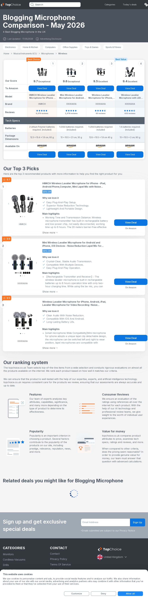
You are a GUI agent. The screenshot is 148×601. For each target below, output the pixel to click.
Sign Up (137, 520)
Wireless (62, 53)
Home (6, 53)
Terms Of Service (60, 562)
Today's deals (130, 4)
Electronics (10, 47)
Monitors (8, 552)
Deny (103, 593)
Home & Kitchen (30, 47)
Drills (6, 563)
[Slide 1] (22, 216)
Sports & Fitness (113, 47)
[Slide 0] (20, 216)
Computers (50, 47)
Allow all (130, 593)
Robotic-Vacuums (13, 568)
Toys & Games (91, 47)
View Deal (42, 88)
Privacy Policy (58, 557)
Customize (76, 593)
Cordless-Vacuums (14, 557)
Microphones (47, 53)
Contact (55, 551)
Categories (110, 4)
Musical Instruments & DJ (25, 53)
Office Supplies (70, 47)
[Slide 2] (24, 216)
